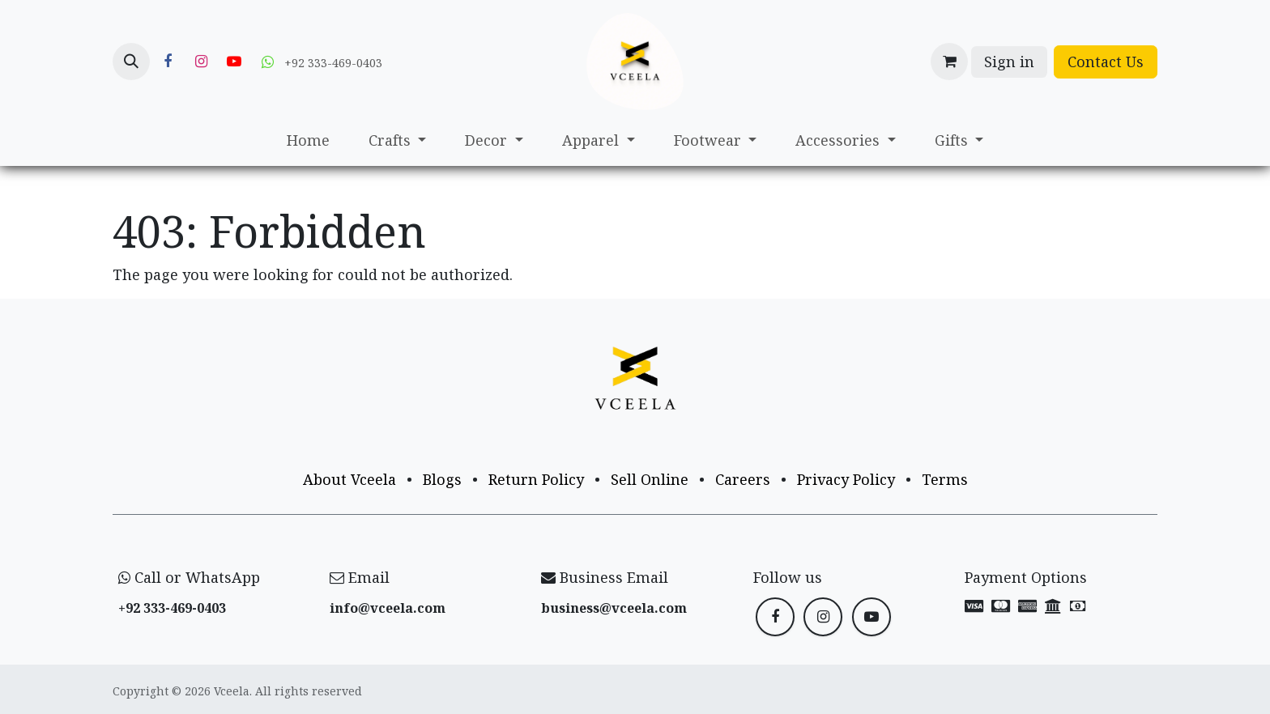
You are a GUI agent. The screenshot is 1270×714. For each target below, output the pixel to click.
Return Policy (536, 479)
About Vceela (349, 479)
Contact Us (1106, 61)
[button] (131, 61)
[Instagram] (200, 61)
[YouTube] (234, 61)
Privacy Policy (846, 479)
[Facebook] (167, 61)
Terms (945, 479)
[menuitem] (308, 140)
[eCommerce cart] (949, 61)
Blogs (442, 479)
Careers (742, 479)
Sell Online (649, 479)
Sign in (1009, 61)
